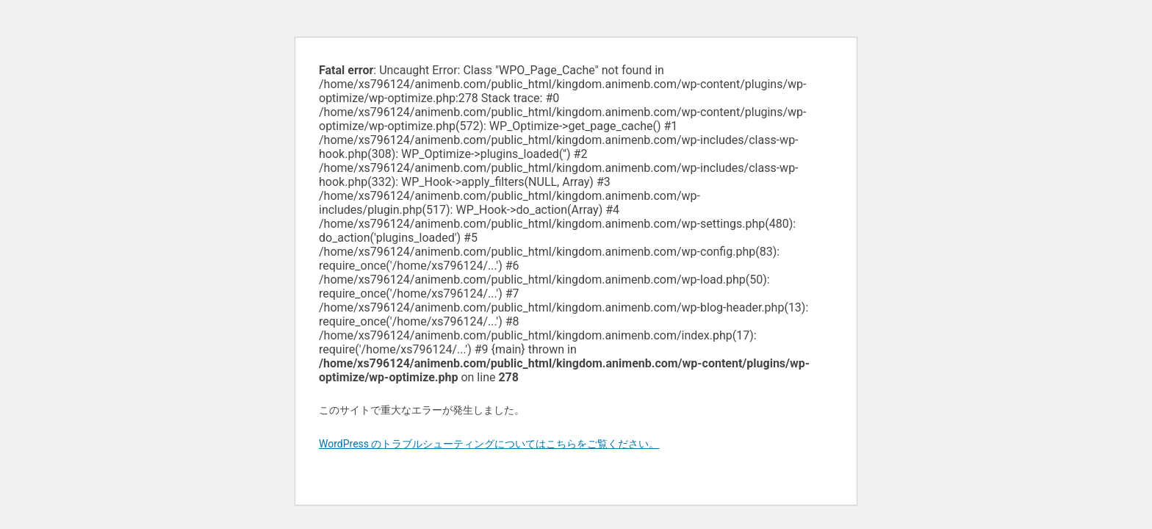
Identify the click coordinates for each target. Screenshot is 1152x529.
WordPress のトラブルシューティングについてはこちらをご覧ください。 (489, 444)
